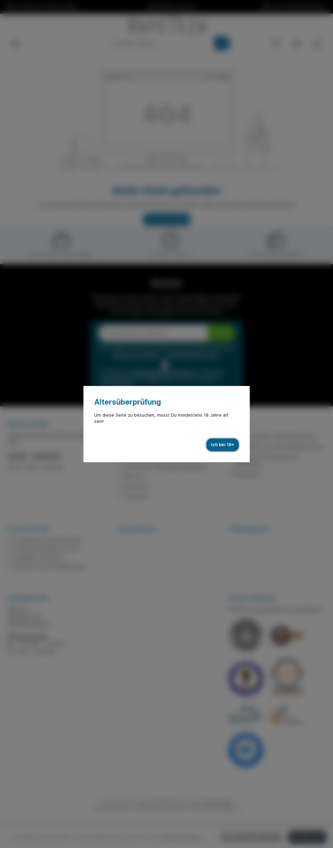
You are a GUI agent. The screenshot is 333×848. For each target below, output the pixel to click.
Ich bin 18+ (222, 444)
